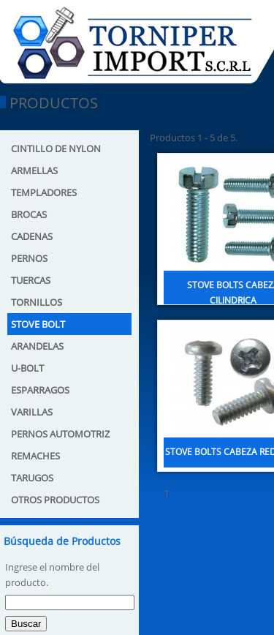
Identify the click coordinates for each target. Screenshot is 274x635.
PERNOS (29, 258)
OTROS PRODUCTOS (55, 499)
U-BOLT (27, 368)
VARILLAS (32, 411)
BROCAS (29, 214)
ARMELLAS (34, 170)
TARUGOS (32, 477)
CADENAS (32, 236)
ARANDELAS (37, 346)
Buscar (26, 623)
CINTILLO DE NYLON (56, 148)
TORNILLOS (36, 302)
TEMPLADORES (44, 192)
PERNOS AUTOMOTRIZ (60, 433)
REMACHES (35, 455)
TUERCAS (30, 280)
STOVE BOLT (38, 324)
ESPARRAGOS (40, 390)
